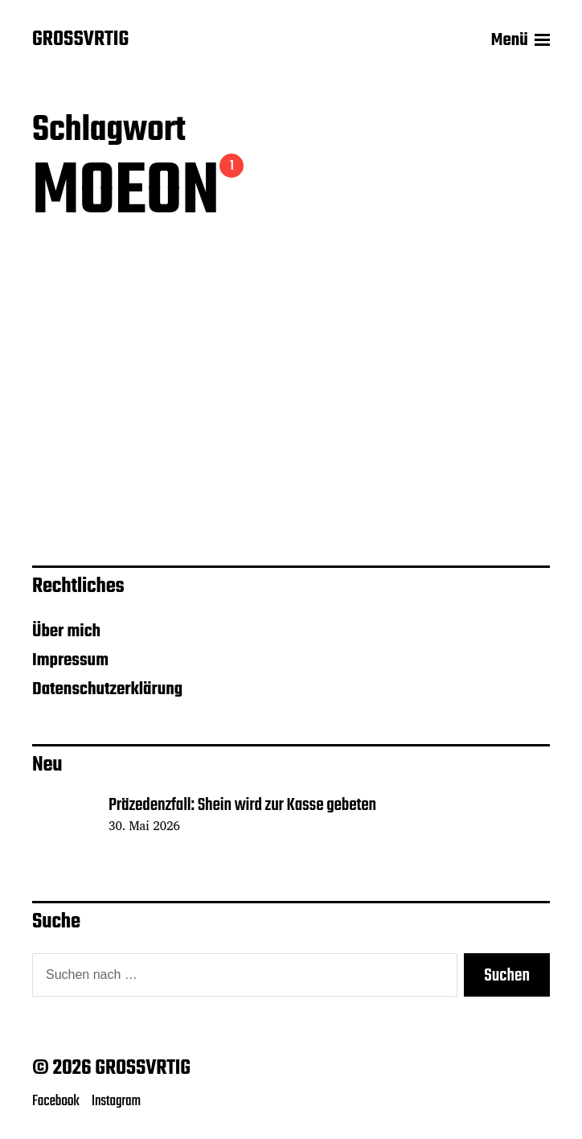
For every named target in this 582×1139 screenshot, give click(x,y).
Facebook (56, 1101)
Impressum (70, 660)
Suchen (507, 975)
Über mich (66, 631)
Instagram (116, 1101)
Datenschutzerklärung (107, 689)
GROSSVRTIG (80, 40)
